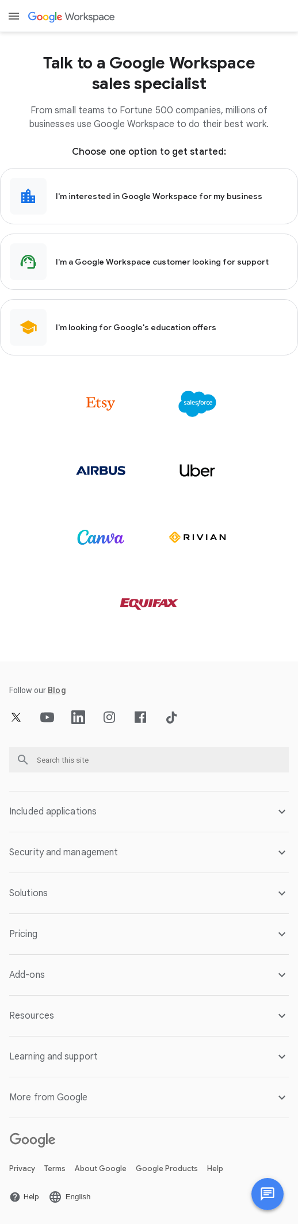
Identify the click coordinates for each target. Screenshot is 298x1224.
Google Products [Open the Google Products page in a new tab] (167, 1168)
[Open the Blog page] (57, 690)
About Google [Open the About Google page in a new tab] (101, 1168)
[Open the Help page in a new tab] (24, 1196)
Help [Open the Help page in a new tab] (215, 1168)
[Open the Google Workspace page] (72, 16)
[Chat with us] (267, 1194)
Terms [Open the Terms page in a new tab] (55, 1168)
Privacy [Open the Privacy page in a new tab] (22, 1168)
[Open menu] (14, 16)
